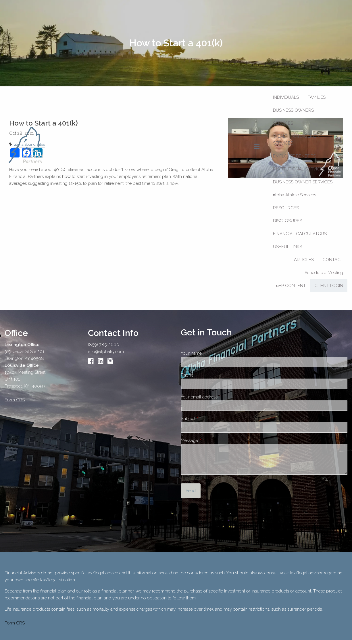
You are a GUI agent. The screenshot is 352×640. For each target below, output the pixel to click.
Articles (304, 259)
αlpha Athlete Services (294, 194)
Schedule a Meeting (324, 272)
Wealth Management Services (297, 140)
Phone (207, 375)
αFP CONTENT (291, 285)
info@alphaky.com (106, 351)
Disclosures (287, 220)
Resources (286, 207)
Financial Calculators (300, 233)
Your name (211, 353)
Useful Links (287, 246)
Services (283, 123)
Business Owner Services (302, 182)
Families (316, 97)
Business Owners (293, 110)
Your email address (219, 397)
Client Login (328, 285)
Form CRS (15, 623)
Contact (332, 259)
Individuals (286, 97)
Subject (208, 418)
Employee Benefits (294, 156)
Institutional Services (299, 169)
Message (209, 440)
